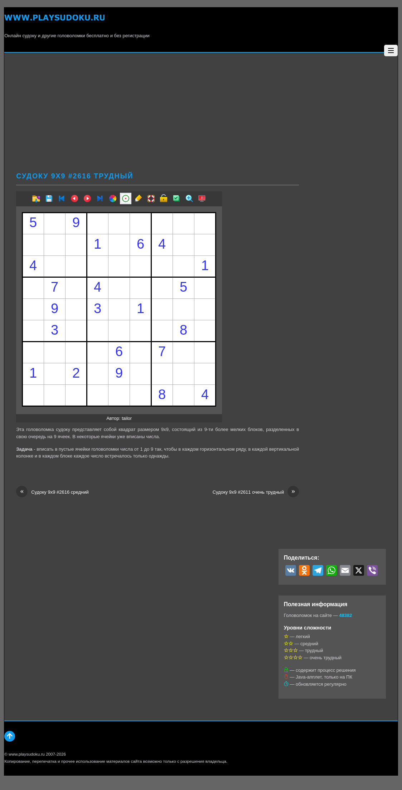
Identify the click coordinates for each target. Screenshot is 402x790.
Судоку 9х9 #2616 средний (52, 492)
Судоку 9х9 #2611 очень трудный (256, 492)
